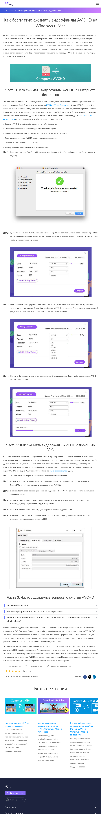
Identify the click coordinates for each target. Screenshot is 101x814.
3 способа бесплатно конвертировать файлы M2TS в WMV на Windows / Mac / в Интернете (81, 729)
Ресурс (11, 10)
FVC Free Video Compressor (58, 105)
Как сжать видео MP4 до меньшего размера (17, 724)
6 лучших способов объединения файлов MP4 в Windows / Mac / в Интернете (50, 727)
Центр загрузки (15, 793)
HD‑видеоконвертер (58, 471)
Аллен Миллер (14, 666)
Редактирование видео (27, 10)
